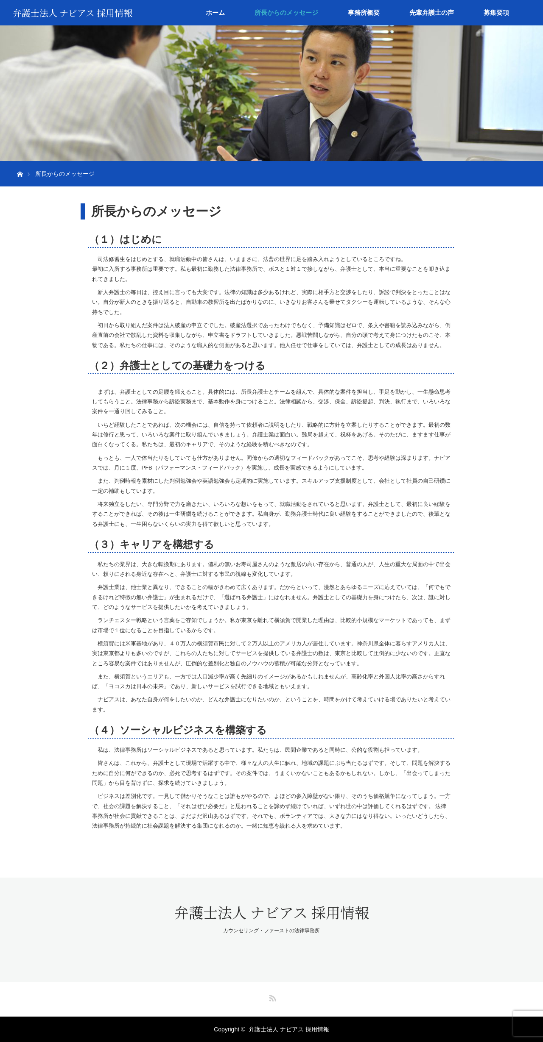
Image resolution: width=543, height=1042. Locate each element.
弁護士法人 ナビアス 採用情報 (72, 12)
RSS (271, 996)
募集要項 (496, 12)
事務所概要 (364, 12)
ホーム (215, 12)
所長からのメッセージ (286, 12)
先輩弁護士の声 (431, 12)
